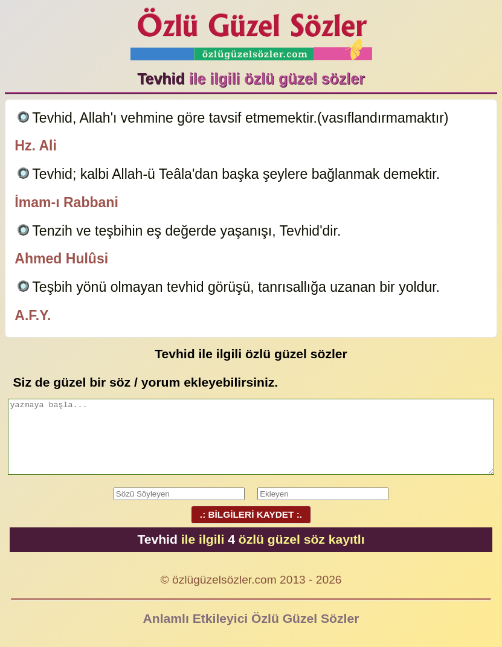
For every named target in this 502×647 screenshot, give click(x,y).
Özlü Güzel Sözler (251, 30)
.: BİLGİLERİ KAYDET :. (251, 514)
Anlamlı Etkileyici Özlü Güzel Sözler (251, 618)
